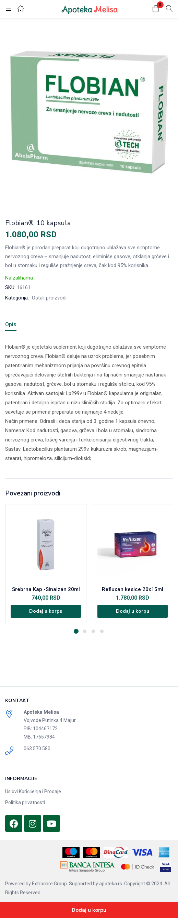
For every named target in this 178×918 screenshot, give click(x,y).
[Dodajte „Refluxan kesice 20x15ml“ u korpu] (132, 611)
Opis (10, 324)
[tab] (13, 325)
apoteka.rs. (111, 883)
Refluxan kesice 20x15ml (132, 589)
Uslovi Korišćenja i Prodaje (33, 791)
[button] (156, 9)
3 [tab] (93, 631)
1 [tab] (76, 631)
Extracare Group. (50, 883)
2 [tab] (84, 631)
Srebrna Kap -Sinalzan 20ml (46, 589)
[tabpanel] (45, 563)
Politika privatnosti (25, 802)
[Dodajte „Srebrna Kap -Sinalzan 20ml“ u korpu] (46, 611)
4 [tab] (102, 631)
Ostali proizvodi (49, 298)
